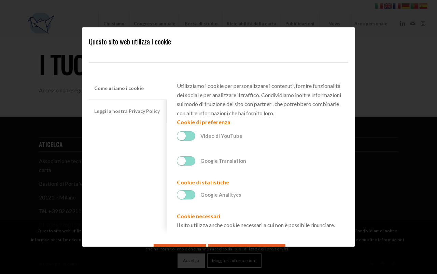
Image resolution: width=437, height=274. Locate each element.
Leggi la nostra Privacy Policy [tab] (127, 111)
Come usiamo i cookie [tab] (119, 88)
